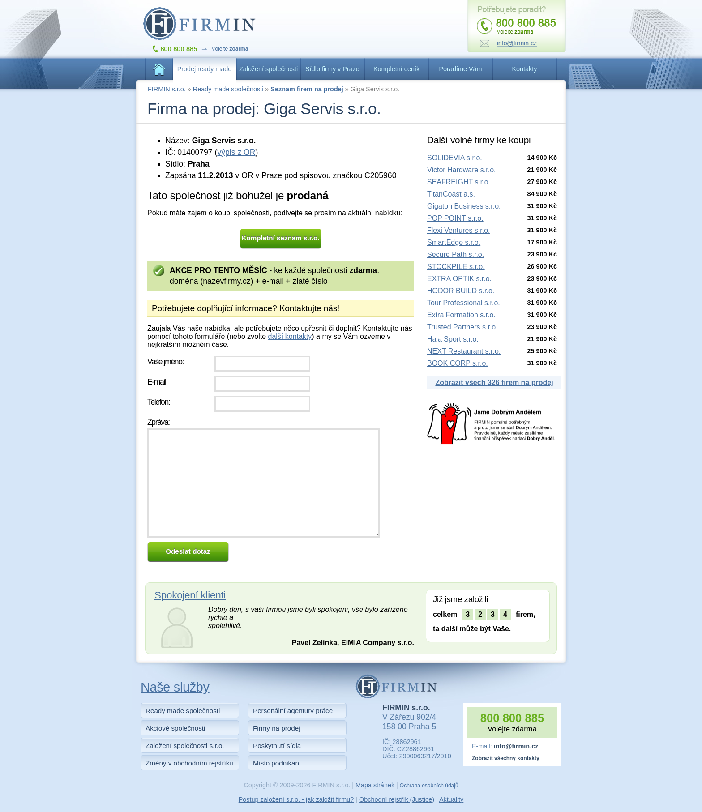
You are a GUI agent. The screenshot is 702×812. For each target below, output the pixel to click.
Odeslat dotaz (188, 551)
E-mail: (157, 381)
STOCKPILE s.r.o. (456, 266)
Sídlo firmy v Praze (332, 69)
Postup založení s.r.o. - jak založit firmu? (296, 799)
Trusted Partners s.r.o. (462, 327)
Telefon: (158, 401)
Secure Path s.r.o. (455, 254)
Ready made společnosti (228, 89)
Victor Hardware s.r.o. (461, 170)
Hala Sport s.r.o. (453, 339)
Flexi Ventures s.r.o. (458, 230)
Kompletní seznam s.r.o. (281, 238)
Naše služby (175, 687)
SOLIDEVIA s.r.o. (454, 158)
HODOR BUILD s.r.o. (460, 291)
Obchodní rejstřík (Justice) (396, 799)
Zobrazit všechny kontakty (505, 758)
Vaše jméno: (165, 361)
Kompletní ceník (396, 69)
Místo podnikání (277, 763)
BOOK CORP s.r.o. (457, 363)
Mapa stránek (374, 785)
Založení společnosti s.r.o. (185, 745)
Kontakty (524, 69)
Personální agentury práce (293, 710)
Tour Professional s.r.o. (463, 303)
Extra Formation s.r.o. (461, 315)
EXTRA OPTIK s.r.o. (459, 278)
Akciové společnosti (175, 728)
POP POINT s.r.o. (455, 218)
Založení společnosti (268, 69)
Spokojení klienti (190, 595)
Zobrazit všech (494, 382)
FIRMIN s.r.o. (167, 89)
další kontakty (290, 336)
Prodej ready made (204, 69)
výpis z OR (236, 152)
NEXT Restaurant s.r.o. (464, 351)
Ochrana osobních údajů (429, 785)
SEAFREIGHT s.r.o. (458, 182)
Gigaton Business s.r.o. (464, 206)
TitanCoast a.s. (451, 194)
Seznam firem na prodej (306, 89)
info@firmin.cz (516, 746)
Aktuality (451, 799)
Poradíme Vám (460, 69)
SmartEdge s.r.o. (453, 242)
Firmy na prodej (276, 728)
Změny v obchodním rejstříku (189, 763)
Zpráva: (158, 422)
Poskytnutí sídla (277, 745)
